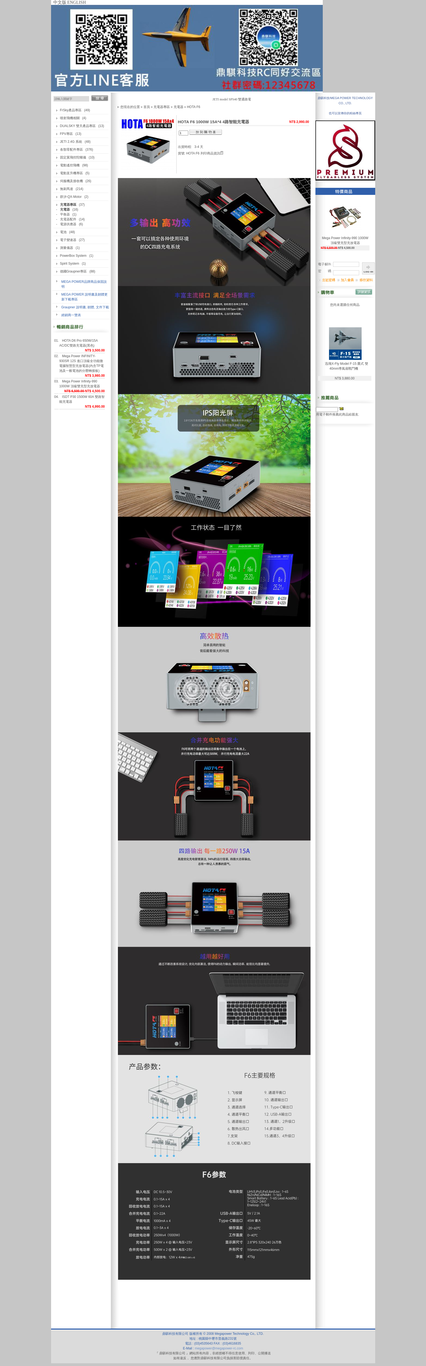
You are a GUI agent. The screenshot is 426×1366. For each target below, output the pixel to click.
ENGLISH (76, 2)
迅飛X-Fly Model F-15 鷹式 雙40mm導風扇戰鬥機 (346, 366)
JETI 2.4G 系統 (71, 142)
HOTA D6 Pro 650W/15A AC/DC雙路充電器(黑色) (78, 343)
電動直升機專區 (71, 173)
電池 (63, 232)
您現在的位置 (130, 107)
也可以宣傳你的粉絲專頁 (345, 113)
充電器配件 (68, 219)
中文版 (59, 2)
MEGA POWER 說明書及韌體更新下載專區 (84, 297)
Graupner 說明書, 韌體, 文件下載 (85, 307)
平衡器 (65, 214)
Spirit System (69, 263)
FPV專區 (66, 134)
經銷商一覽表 (71, 315)
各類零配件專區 (71, 149)
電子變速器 (68, 240)
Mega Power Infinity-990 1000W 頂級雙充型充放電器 (79, 383)
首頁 (146, 107)
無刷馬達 (66, 189)
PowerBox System (73, 256)
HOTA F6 (193, 107)
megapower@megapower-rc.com (219, 1348)
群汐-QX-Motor (71, 197)
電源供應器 (68, 224)
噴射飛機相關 (70, 118)
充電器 (178, 107)
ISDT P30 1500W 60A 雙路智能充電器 (82, 399)
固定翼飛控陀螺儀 (73, 157)
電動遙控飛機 (70, 165)
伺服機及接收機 (71, 181)
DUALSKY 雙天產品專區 (78, 126)
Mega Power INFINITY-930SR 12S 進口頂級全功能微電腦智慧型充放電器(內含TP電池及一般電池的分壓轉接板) (81, 363)
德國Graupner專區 (73, 271)
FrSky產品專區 (71, 110)
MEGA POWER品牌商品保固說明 (84, 284)
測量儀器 (66, 248)
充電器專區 (162, 107)
